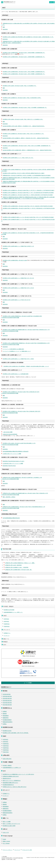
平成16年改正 (6, 749)
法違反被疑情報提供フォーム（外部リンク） (13, 612)
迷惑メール (6, 638)
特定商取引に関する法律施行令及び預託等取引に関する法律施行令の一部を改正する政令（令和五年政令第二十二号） (28, 36)
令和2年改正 (6, 621)
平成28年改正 (7, 623)
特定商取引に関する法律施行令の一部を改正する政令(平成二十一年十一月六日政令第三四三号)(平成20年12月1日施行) (28, 192)
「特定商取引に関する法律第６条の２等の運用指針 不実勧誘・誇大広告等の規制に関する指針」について (26, 366)
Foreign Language (7, 835)
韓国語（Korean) (6, 841)
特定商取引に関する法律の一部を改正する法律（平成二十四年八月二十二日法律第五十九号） (23, 119)
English (4, 839)
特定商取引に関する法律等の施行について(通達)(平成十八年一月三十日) (18, 278)
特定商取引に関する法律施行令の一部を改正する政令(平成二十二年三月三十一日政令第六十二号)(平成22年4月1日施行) (28, 190)
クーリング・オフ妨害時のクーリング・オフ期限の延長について (17, 351)
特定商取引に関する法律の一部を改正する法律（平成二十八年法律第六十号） (19, 85)
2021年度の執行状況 (7, 704)
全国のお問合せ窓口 (7, 758)
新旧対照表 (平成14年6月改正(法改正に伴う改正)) (13, 461)
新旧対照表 (5, 29)
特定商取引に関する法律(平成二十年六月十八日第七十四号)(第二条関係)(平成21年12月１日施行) (23, 173)
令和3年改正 (6, 619)
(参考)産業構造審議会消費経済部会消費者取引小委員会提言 (15, 451)
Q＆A (4, 644)
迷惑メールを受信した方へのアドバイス (11, 823)
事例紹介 (5, 641)
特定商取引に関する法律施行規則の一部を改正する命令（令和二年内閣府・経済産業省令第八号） (24, 71)
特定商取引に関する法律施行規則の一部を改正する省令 (15, 260)
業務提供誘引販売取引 (7, 721)
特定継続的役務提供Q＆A (8, 784)
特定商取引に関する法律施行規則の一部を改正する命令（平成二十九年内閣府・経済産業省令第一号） (25, 107)
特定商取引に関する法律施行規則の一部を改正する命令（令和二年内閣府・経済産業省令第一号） (24, 73)
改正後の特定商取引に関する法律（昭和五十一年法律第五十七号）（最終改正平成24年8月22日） (24, 126)
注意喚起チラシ (7, 633)
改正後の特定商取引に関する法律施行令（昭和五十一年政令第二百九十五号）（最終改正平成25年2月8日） (26, 138)
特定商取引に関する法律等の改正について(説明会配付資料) (15, 373)
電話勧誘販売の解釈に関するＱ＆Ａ (10, 782)
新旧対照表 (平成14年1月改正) (9, 465)
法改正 (5, 615)
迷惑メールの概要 (6, 821)
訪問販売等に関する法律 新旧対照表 (13, 565)
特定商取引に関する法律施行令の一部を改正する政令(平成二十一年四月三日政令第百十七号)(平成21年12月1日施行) (28, 194)
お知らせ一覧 (6, 832)
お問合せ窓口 (6, 755)
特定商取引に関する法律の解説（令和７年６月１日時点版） (16, 732)
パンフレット (6, 635)
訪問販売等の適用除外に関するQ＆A (11, 776)
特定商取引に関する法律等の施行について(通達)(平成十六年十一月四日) (18, 358)
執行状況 (5, 690)
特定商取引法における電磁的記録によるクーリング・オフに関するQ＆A (18, 774)
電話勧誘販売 (6, 715)
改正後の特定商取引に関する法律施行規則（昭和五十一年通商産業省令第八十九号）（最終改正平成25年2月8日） (27, 150)
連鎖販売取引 (6, 717)
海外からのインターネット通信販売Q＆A (12, 780)
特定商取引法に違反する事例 (9, 825)
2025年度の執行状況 (7, 696)
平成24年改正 (7, 626)
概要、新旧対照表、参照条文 (9, 497)
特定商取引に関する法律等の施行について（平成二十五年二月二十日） (18, 157)
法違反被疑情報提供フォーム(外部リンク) (12, 767)
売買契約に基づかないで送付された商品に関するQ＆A (14, 786)
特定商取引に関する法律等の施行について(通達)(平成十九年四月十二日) (18, 246)
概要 (4, 27)
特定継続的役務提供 (7, 719)
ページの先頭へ (28, 682)
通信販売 (5, 713)
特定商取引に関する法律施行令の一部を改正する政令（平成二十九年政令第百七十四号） (22, 97)
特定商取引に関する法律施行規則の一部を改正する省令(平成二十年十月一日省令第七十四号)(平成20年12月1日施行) (28, 206)
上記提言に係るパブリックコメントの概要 (12, 453)
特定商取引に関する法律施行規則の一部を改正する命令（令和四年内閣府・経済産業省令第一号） (24, 56)
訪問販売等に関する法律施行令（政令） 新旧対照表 (16, 567)
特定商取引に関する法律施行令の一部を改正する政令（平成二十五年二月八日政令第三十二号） (23, 133)
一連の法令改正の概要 (7, 432)
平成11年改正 (6, 752)
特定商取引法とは (7, 708)
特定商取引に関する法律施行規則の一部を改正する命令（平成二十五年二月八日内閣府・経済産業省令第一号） (27, 145)
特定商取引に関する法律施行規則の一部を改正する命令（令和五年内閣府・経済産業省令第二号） (24, 52)
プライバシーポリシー (7, 849)
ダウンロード (6, 629)
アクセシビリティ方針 (27, 849)
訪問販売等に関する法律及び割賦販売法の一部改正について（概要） (20, 562)
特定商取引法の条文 (8, 727)
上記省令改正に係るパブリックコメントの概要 (13, 463)
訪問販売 (5, 711)
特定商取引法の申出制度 (9, 609)
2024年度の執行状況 (7, 698)
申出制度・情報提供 (8, 606)
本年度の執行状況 (6, 694)
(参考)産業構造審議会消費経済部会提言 (11, 518)
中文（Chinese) (6, 843)
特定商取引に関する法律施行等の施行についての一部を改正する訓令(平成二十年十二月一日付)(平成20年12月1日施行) (28, 217)
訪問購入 (5, 724)
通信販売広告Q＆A (7, 778)
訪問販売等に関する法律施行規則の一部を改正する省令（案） (18, 569)
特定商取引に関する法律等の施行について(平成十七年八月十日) (16, 299)
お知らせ (5, 829)
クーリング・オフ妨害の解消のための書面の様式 (13, 349)
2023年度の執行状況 (7, 700)
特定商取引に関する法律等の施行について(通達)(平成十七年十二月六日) (18, 287)
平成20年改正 (6, 747)
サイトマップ (17, 849)
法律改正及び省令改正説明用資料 (10, 434)
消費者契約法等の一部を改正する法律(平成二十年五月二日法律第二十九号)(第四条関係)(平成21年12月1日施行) (27, 175)
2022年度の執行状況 (7, 702)
